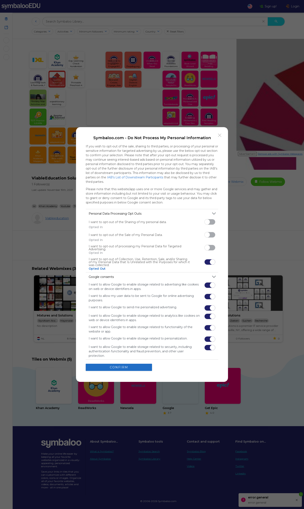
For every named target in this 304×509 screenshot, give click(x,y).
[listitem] (152, 213)
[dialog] (152, 254)
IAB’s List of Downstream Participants (135, 177)
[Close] (220, 135)
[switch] (209, 222)
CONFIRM (119, 367)
